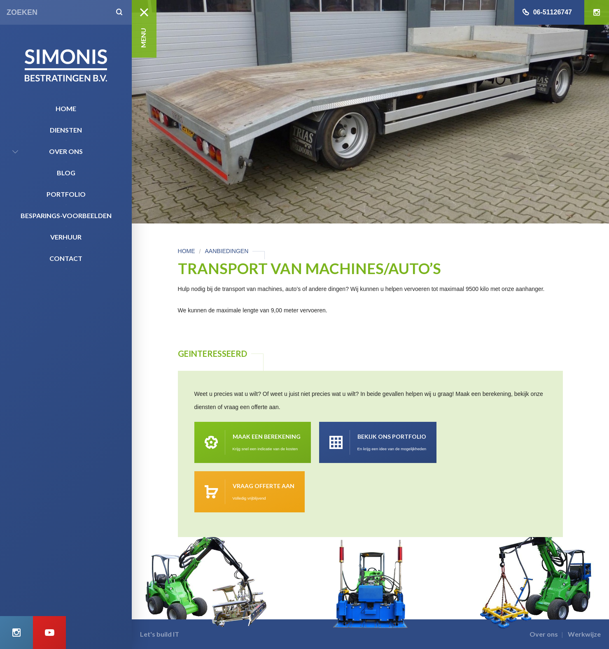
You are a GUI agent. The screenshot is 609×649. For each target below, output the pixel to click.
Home (66, 108)
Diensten (66, 130)
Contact (65, 258)
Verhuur (66, 237)
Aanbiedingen (226, 251)
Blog (66, 173)
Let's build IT (159, 634)
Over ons (66, 151)
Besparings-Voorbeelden (66, 215)
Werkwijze (584, 634)
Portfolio (66, 194)
